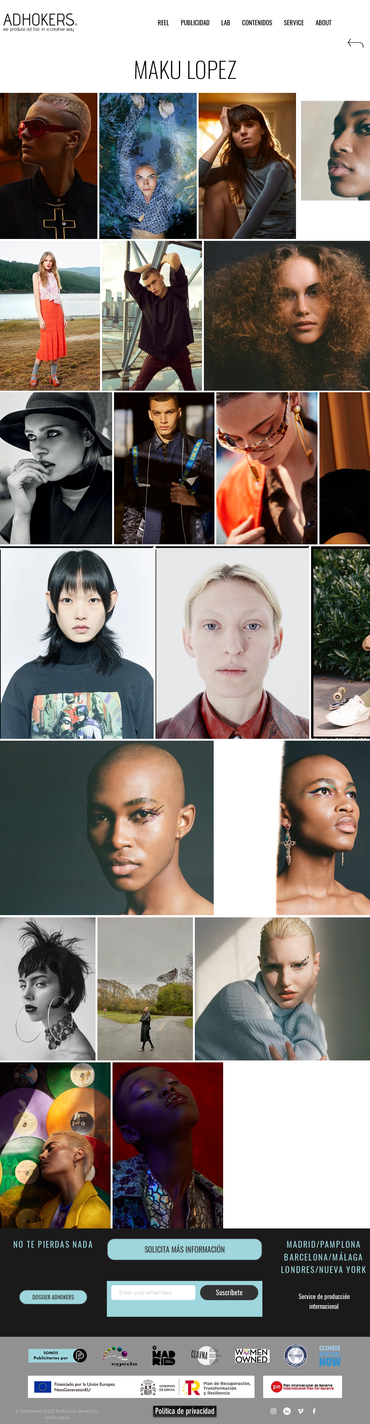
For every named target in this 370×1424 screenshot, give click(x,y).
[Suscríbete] (229, 1292)
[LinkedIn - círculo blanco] (287, 1411)
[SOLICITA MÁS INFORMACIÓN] (184, 1249)
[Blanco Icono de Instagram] (273, 1411)
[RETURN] (355, 46)
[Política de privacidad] (184, 1411)
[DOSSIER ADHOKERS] (53, 1297)
